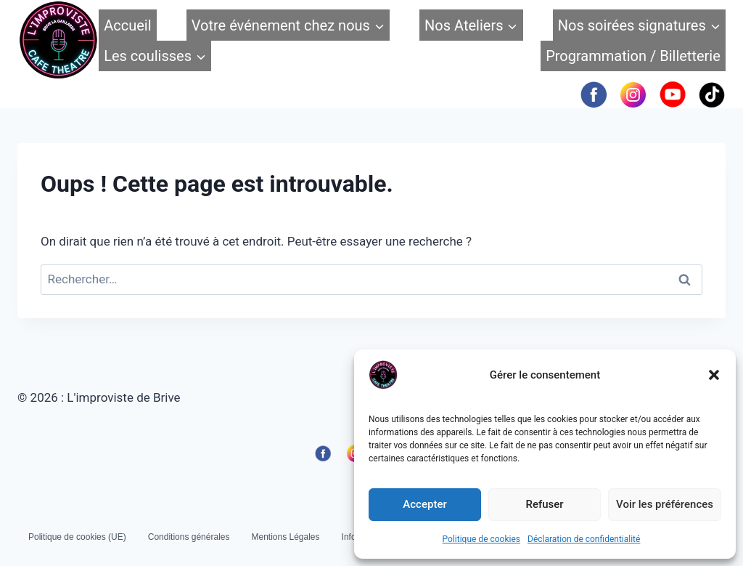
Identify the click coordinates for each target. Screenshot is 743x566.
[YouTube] (672, 94)
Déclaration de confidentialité (584, 539)
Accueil (127, 25)
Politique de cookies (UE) (77, 537)
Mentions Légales (285, 537)
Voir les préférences (664, 504)
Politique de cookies (481, 539)
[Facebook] (593, 94)
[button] (714, 375)
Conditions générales (189, 537)
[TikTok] (712, 94)
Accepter (424, 504)
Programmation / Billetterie (633, 56)
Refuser (544, 504)
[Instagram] (633, 94)
